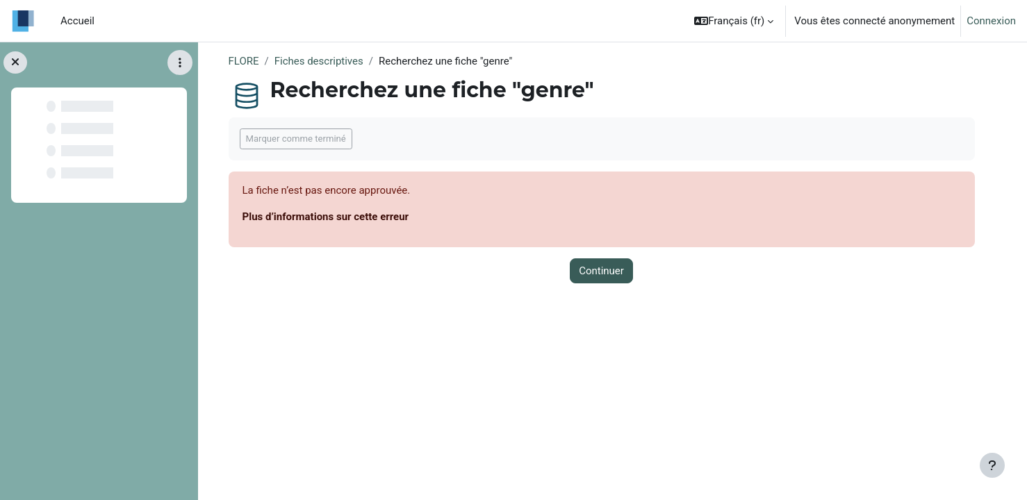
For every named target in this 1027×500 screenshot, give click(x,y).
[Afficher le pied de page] (992, 465)
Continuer (601, 271)
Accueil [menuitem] (77, 21)
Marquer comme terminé (296, 138)
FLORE (244, 61)
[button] (733, 21)
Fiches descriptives (318, 61)
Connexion (991, 21)
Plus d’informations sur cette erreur (326, 216)
